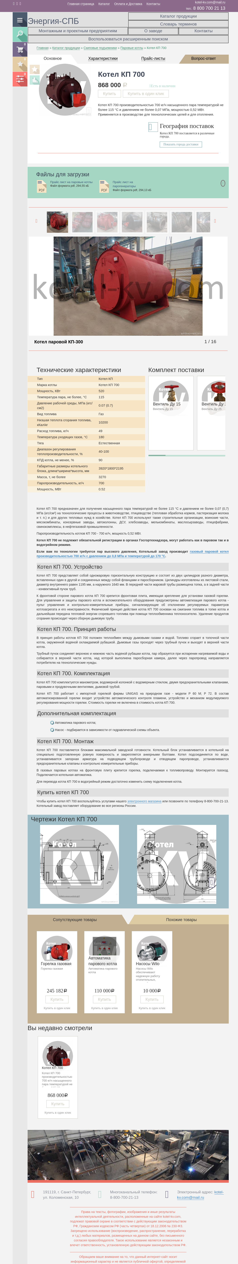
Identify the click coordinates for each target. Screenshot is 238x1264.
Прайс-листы (153, 55)
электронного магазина (144, 798)
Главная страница (81, 4)
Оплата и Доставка (128, 4)
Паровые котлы (131, 44)
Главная (43, 44)
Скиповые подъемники (100, 44)
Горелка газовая (56, 960)
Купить (109, 90)
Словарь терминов (178, 21)
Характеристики (103, 55)
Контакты (153, 4)
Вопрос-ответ (203, 55)
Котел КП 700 (52, 1064)
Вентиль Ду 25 (215, 400)
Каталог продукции (178, 15)
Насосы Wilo (147, 960)
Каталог (104, 4)
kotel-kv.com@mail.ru (210, 2)
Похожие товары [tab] (181, 916)
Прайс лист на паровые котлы (71, 178)
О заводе (153, 30)
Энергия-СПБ (53, 21)
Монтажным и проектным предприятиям (78, 30)
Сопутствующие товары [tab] (75, 916)
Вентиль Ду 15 (167, 400)
